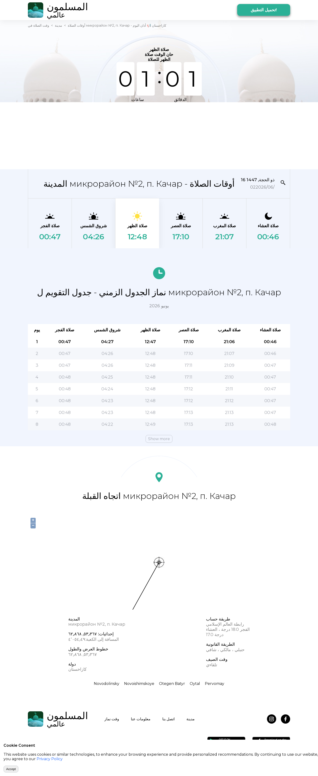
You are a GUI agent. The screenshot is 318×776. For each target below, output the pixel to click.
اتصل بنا (168, 719)
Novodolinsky (106, 683)
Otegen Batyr (172, 683)
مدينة (58, 25)
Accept (11, 769)
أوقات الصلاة (76, 25)
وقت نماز (111, 719)
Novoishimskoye (139, 683)
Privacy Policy (50, 759)
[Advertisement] (159, 135)
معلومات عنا (140, 719)
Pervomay (214, 683)
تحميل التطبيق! (264, 10)
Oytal (195, 683)
